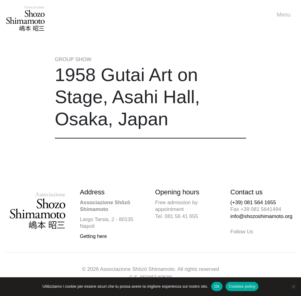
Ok (216, 286)
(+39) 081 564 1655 (253, 202)
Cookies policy (242, 286)
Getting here (93, 236)
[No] (293, 286)
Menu (285, 15)
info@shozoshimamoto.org (261, 216)
